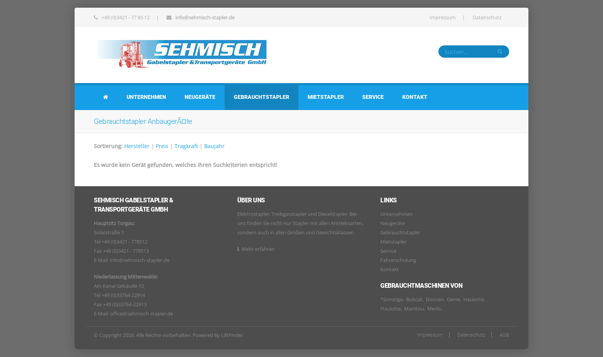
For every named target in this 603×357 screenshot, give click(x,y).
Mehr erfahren (258, 248)
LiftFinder (232, 335)
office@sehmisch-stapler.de (141, 313)
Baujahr (214, 146)
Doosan (434, 299)
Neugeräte (200, 97)
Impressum (443, 17)
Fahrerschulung (398, 260)
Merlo (434, 308)
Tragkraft (186, 146)
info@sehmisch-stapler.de (205, 17)
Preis (162, 146)
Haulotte (473, 299)
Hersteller (137, 146)
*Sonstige (391, 299)
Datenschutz (487, 17)
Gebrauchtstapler (261, 97)
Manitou (414, 308)
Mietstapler (326, 97)
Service (373, 97)
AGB (504, 335)
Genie (453, 299)
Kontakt (414, 97)
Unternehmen (146, 97)
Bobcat (414, 299)
